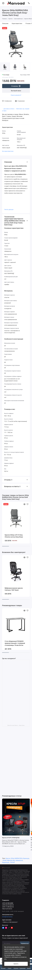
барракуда (5, 862)
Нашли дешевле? (16, 95)
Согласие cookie (9, 955)
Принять (16, 963)
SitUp (12, 858)
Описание (5, 23)
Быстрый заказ (16, 90)
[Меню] (3, 3)
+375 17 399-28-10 (8, 907)
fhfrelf (4, 860)
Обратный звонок (7, 908)
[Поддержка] (29, 3)
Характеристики (17, 23)
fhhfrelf (12, 862)
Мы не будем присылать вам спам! (13, 935)
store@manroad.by (7, 916)
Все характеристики (7, 151)
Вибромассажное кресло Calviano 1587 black (14, 589)
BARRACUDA (18, 858)
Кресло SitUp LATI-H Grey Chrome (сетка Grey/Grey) (14, 536)
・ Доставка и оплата (8, 108)
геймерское (19, 860)
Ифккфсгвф (11, 860)
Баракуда (26, 858)
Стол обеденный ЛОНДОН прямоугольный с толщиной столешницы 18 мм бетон (15, 643)
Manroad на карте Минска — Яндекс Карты (16, 725)
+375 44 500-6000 (7, 903)
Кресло (8, 858)
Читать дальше (8, 209)
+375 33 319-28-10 (8, 905)
